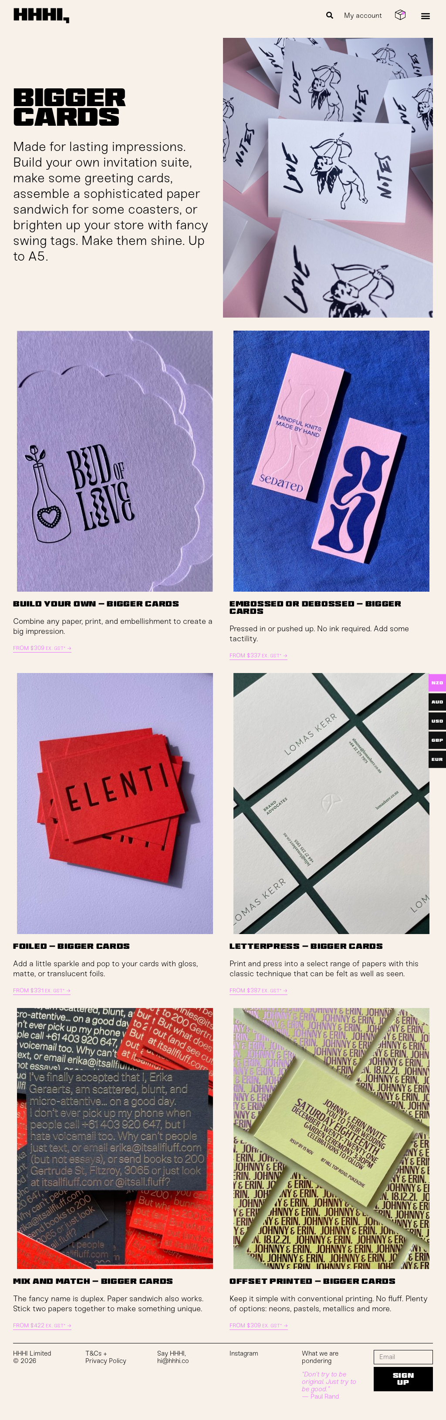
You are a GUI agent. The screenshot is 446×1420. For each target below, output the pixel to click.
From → (42, 648)
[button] (330, 15)
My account (363, 15)
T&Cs (93, 1353)
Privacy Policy (105, 1361)
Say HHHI (171, 1353)
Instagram (244, 1353)
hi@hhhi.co (173, 1361)
